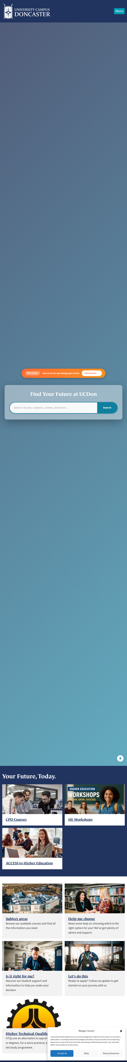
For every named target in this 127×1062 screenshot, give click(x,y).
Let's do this (78, 976)
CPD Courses (16, 820)
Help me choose (81, 919)
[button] (121, 1031)
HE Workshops (80, 820)
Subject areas (17, 919)
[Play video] (120, 758)
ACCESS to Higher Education (29, 863)
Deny (86, 1053)
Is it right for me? (20, 976)
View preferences (111, 1053)
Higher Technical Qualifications (32, 1034)
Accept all (62, 1053)
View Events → (92, 373)
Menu (119, 11)
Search (107, 408)
